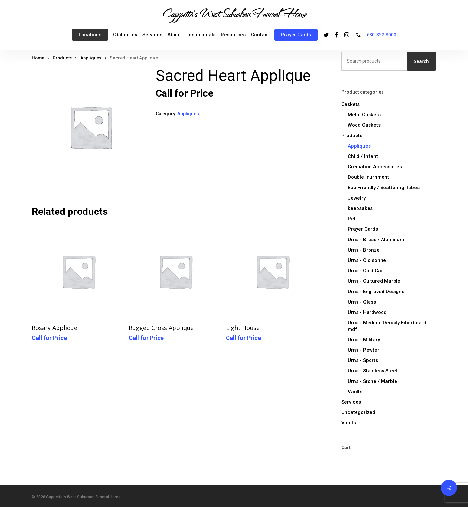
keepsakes (360, 208)
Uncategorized (358, 412)
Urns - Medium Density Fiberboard (387, 326)
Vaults (355, 392)
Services (351, 402)
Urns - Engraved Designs (376, 291)
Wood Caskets (364, 125)
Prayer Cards (363, 229)
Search (421, 61)
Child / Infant (363, 156)
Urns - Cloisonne (367, 260)
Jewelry (357, 198)
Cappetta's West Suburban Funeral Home (234, 13)
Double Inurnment (368, 177)
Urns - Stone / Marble (372, 381)
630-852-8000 (381, 35)
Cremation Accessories (375, 167)
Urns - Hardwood (367, 312)
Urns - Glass (362, 302)
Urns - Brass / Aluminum (376, 239)
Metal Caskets (364, 115)
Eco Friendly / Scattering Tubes (384, 187)
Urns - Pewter (363, 350)
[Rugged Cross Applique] (175, 271)
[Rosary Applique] (78, 271)
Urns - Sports (363, 360)
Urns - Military (364, 340)
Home (38, 57)
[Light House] (272, 271)
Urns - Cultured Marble (374, 281)
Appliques (90, 57)
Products (62, 57)
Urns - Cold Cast (366, 271)
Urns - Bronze (364, 250)
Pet (352, 219)
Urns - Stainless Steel (372, 371)
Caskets (350, 104)
